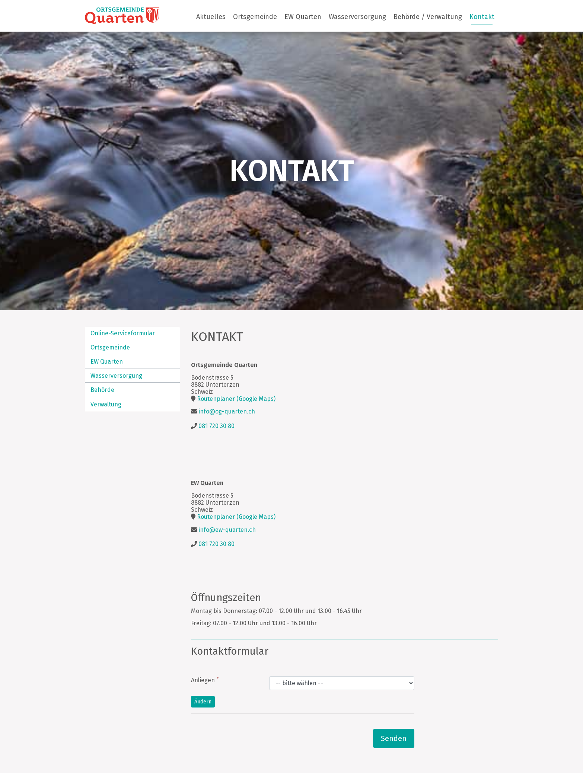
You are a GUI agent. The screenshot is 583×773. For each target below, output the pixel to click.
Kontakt (481, 17)
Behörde (102, 389)
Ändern (202, 702)
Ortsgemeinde (255, 17)
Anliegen (203, 680)
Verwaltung (105, 404)
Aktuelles (211, 17)
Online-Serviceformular (122, 333)
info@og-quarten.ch (226, 411)
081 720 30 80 (216, 425)
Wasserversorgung (357, 17)
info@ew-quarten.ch (227, 529)
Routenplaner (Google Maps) (236, 398)
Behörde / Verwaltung (428, 17)
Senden (394, 738)
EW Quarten (302, 17)
